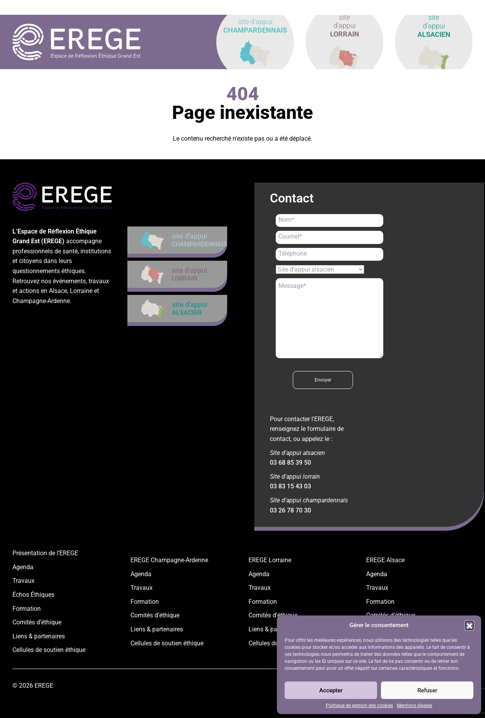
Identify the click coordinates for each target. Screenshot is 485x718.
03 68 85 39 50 (290, 462)
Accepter (330, 690)
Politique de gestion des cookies (359, 705)
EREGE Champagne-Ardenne (169, 560)
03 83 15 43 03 (290, 486)
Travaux (23, 580)
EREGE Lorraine (270, 560)
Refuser (427, 690)
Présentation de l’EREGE (45, 553)
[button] (469, 625)
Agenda (22, 567)
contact (456, 7)
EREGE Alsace (385, 560)
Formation (26, 608)
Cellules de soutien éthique (48, 650)
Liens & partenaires (38, 636)
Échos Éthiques (33, 594)
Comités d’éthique (36, 622)
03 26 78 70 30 (290, 510)
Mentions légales (414, 705)
